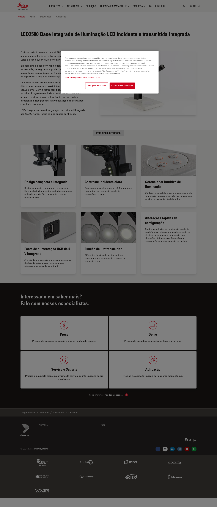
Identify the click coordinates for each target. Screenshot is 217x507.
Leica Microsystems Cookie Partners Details (82, 77)
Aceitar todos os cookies (122, 85)
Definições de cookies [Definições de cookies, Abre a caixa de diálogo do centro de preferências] (96, 85)
